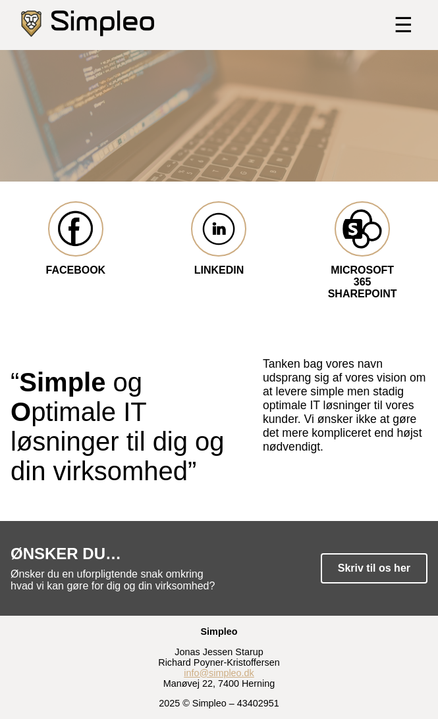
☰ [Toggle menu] (403, 25)
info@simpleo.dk (219, 673)
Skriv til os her (374, 568)
